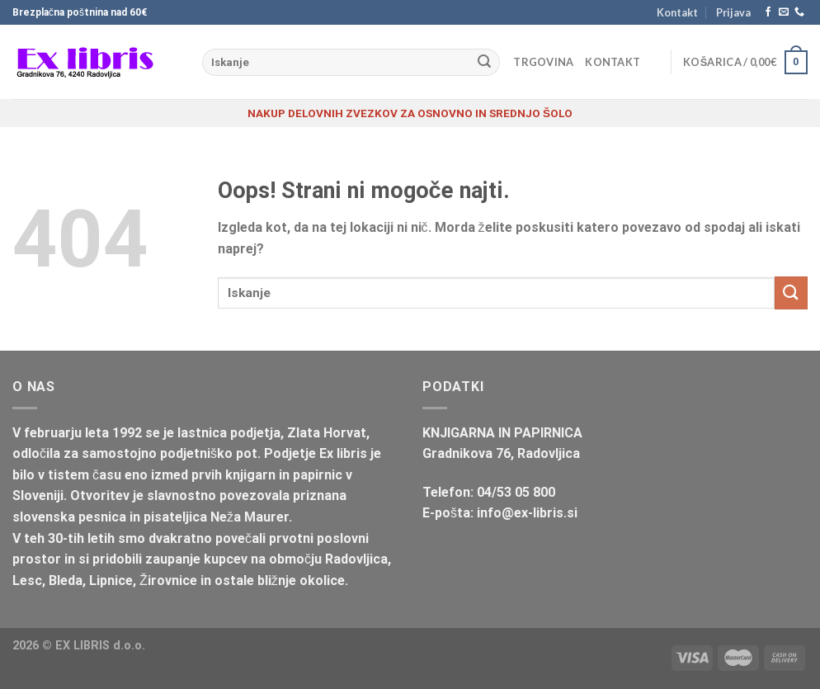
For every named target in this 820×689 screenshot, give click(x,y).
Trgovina (543, 61)
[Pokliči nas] (799, 12)
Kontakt (677, 12)
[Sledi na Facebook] (768, 12)
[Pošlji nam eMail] (784, 12)
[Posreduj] (484, 63)
